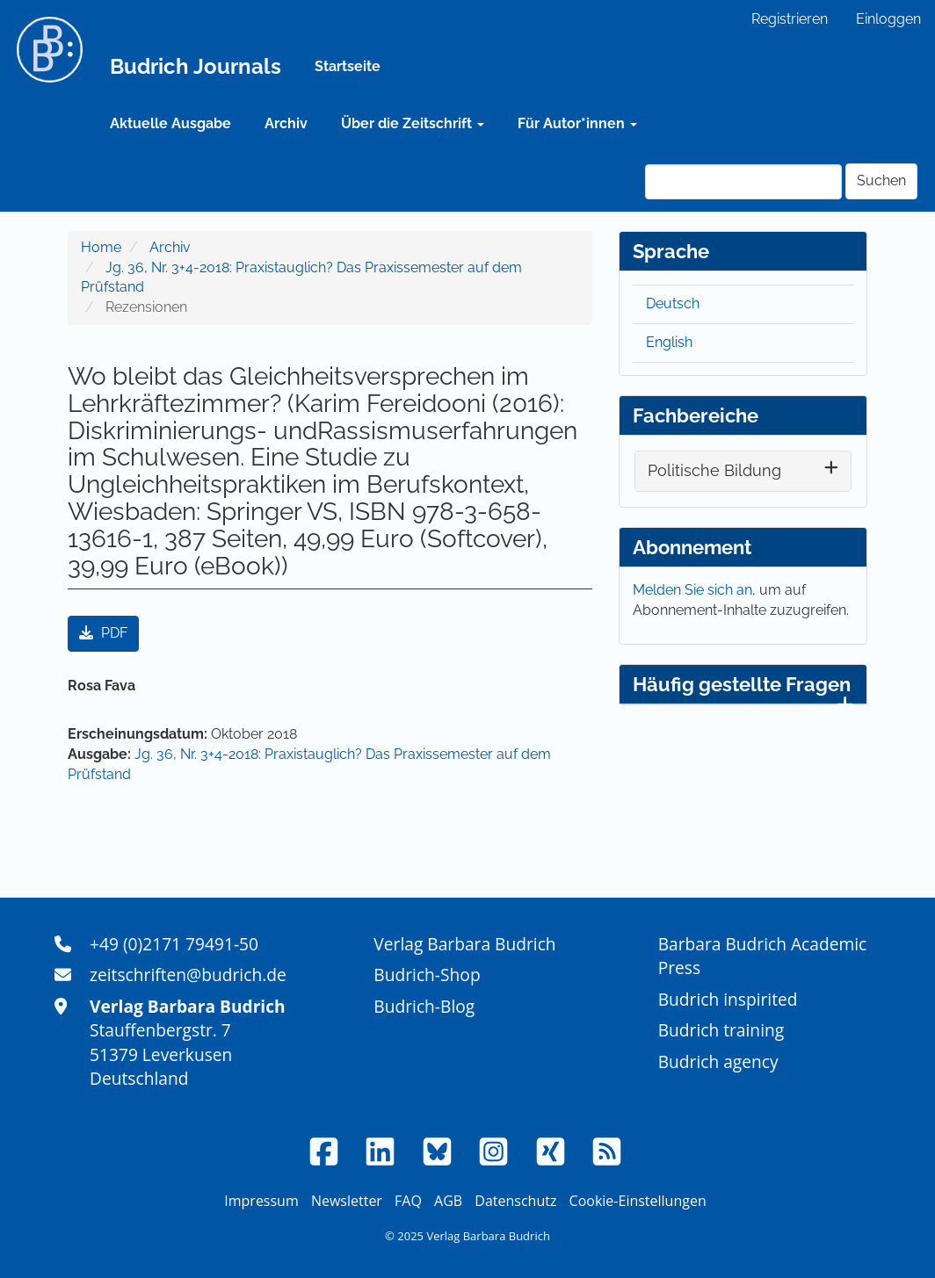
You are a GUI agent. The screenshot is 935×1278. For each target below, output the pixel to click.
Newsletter (346, 1200)
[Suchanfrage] (743, 181)
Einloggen (888, 19)
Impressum (261, 1200)
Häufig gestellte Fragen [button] (743, 688)
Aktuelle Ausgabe (170, 123)
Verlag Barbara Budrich (464, 944)
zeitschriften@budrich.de (188, 974)
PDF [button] (103, 633)
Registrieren (789, 19)
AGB (448, 1200)
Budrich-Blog (424, 1006)
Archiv (286, 123)
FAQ (408, 1200)
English (669, 342)
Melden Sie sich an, (696, 589)
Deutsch (672, 303)
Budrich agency (718, 1061)
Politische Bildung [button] (714, 470)
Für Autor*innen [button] (577, 123)
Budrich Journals (195, 66)
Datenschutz (515, 1200)
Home (101, 247)
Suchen (881, 180)
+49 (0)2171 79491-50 (174, 944)
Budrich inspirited (728, 999)
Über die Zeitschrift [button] (412, 123)
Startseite (348, 66)
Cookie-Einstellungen (638, 1200)
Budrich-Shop (426, 974)
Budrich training (721, 1030)
